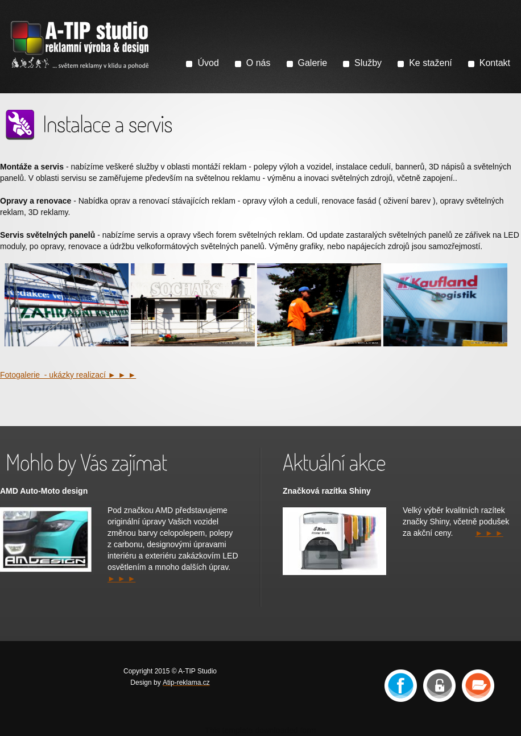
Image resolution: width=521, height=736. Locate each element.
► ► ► (121, 578)
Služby (368, 63)
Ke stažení (430, 63)
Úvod (207, 63)
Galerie (313, 63)
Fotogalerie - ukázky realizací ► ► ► (68, 374)
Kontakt (494, 63)
